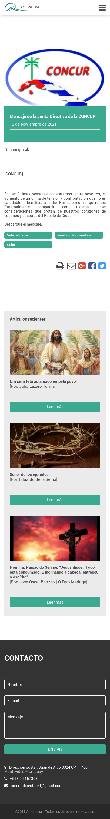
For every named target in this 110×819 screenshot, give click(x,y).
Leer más (55, 406)
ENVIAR (55, 749)
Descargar (16, 149)
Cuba (11, 245)
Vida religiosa (17, 235)
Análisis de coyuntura (74, 235)
